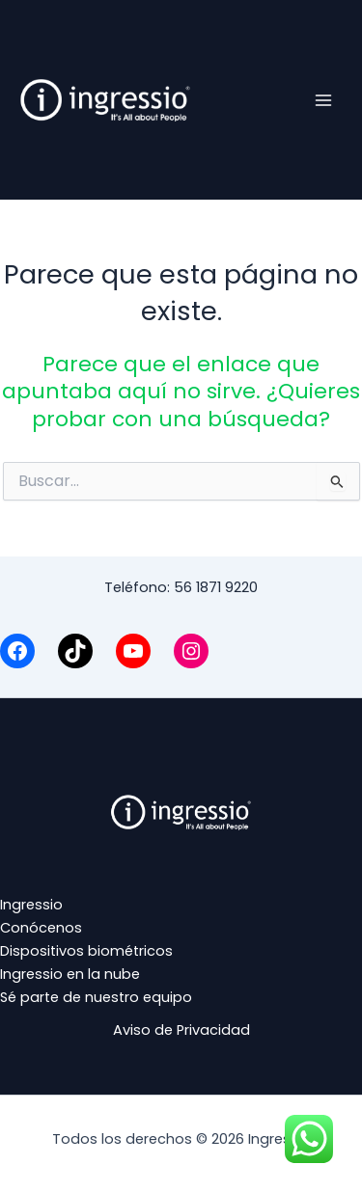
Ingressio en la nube (70, 974)
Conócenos (41, 927)
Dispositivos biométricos (86, 951)
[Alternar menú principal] (323, 99)
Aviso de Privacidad (181, 1030)
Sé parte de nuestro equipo (96, 997)
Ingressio (31, 904)
